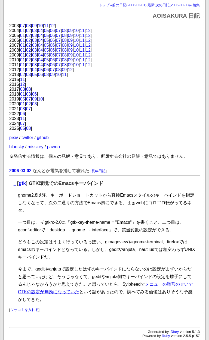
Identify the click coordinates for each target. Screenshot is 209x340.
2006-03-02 (20, 170)
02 (28, 30)
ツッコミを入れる (24, 310)
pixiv (13, 137)
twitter (27, 137)
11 (46, 25)
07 (22, 25)
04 (40, 30)
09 (34, 25)
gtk (22, 183)
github (43, 137)
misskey (36, 146)
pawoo (53, 146)
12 (52, 25)
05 (46, 30)
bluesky (16, 146)
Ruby (166, 336)
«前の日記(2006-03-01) (128, 5)
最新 (151, 5)
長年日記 (98, 171)
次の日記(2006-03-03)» (173, 5)
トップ (104, 5)
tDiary (174, 332)
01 (22, 30)
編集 (196, 5)
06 (52, 30)
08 (28, 25)
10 (40, 25)
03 (34, 30)
